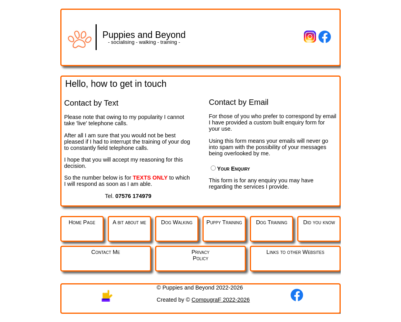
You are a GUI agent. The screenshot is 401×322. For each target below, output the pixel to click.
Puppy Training (224, 222)
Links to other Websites (295, 252)
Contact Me (105, 252)
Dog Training (271, 222)
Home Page (82, 222)
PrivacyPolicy (200, 255)
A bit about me (129, 222)
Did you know (319, 222)
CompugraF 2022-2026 (220, 300)
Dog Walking (176, 222)
